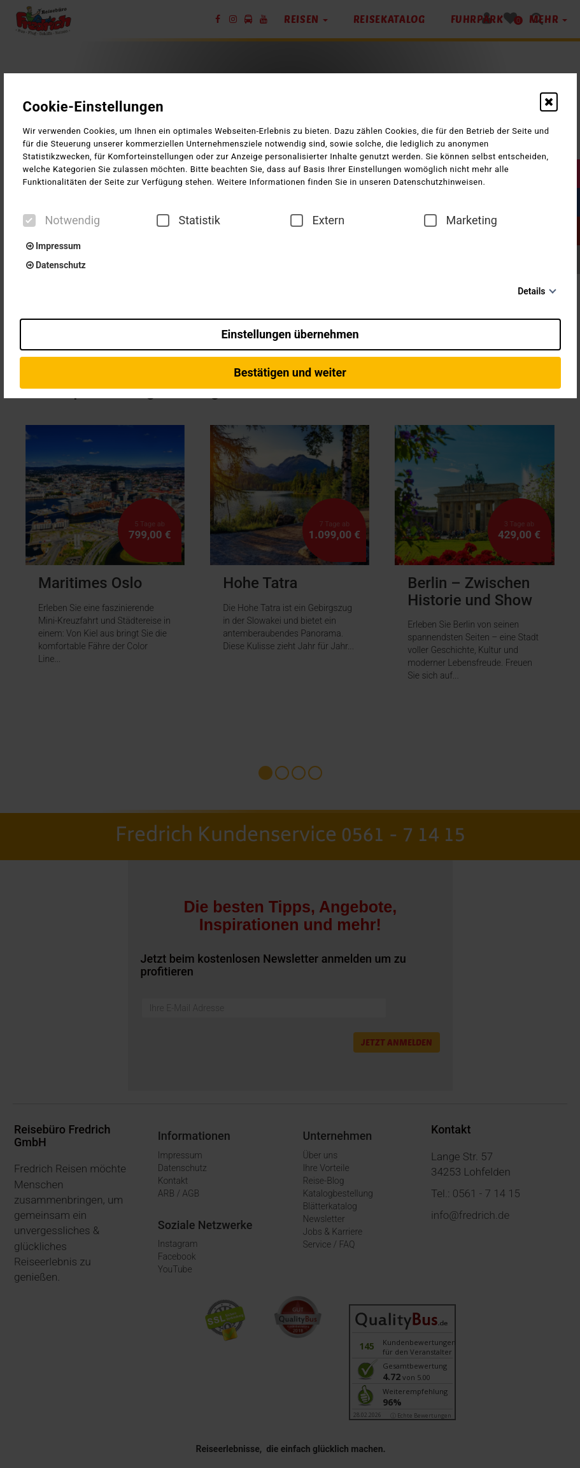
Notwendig (62, 220)
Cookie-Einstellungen (93, 107)
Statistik (188, 220)
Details (531, 291)
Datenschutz (56, 265)
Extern (317, 220)
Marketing (460, 220)
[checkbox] (29, 220)
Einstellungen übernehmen (289, 334)
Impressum (53, 246)
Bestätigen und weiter (290, 372)
